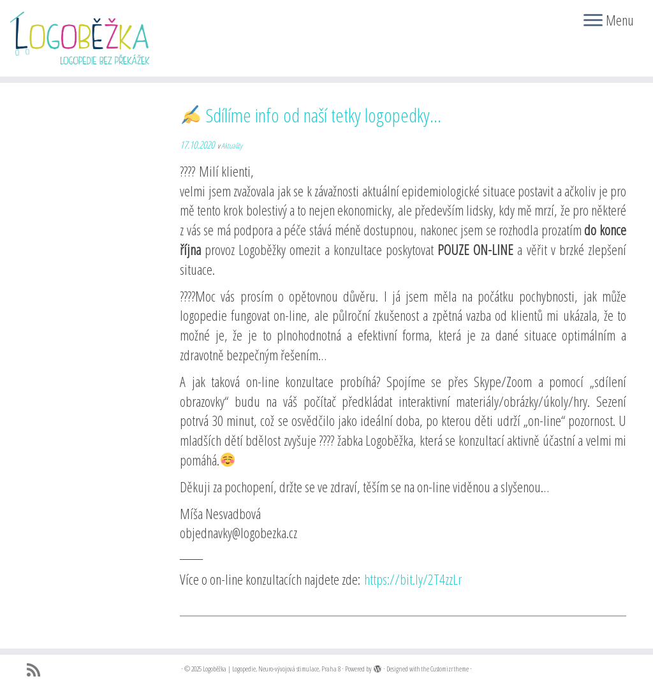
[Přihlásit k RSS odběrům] (37, 670)
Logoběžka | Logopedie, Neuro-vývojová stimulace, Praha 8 (272, 668)
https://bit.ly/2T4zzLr (413, 579)
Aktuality (231, 145)
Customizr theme (449, 668)
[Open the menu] (593, 21)
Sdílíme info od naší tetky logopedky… (311, 115)
